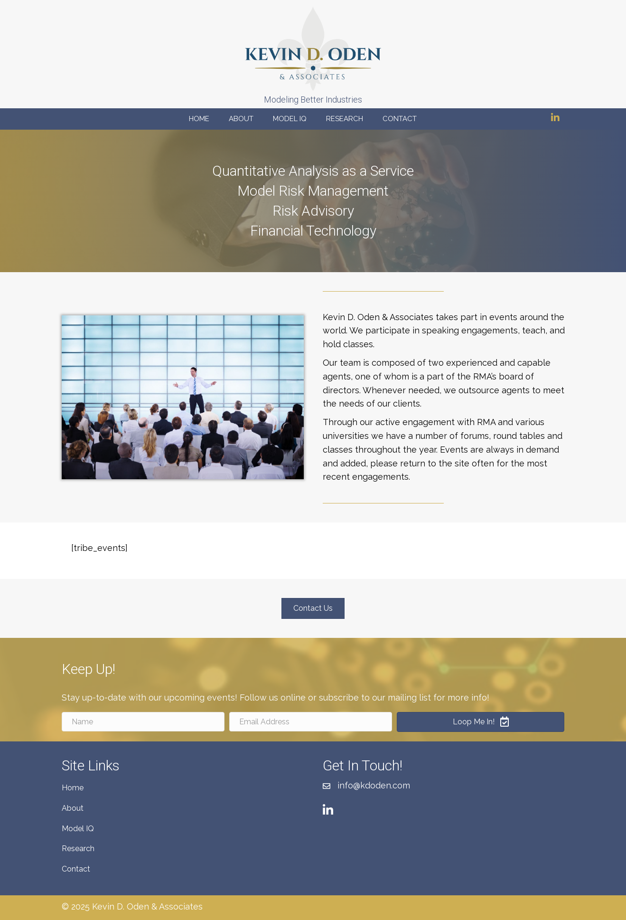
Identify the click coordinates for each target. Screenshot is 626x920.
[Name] (143, 721)
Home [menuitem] (199, 118)
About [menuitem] (241, 118)
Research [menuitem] (344, 118)
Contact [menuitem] (400, 118)
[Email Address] (310, 721)
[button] (480, 722)
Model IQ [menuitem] (290, 118)
